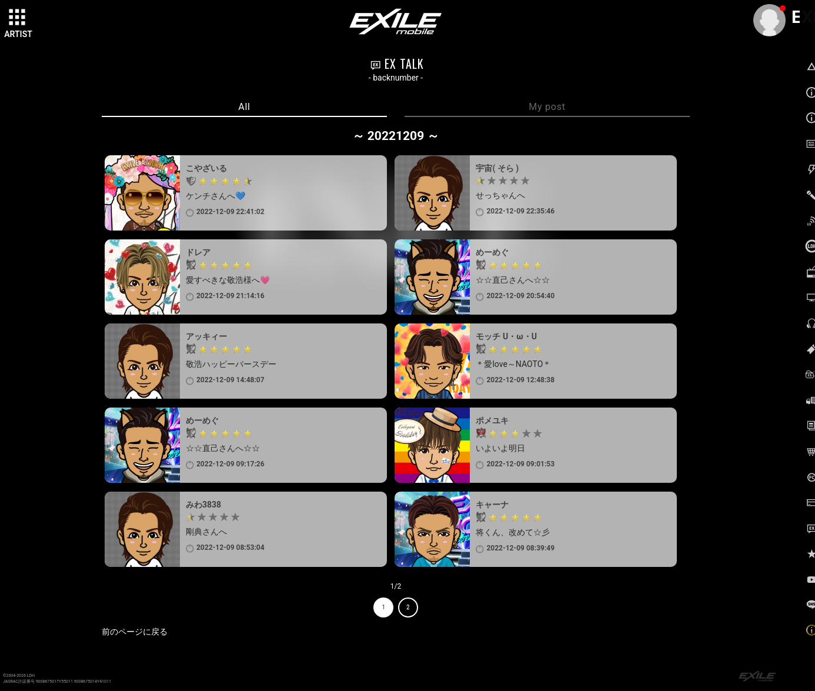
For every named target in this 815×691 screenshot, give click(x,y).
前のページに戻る (135, 631)
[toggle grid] (18, 18)
